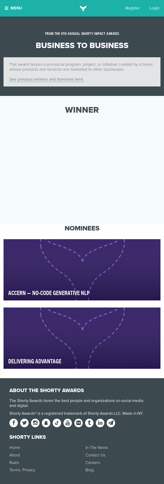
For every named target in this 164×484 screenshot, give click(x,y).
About (14, 455)
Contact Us (95, 455)
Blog (90, 470)
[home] (82, 8)
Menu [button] (13, 8)
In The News (97, 447)
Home (14, 447)
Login (154, 8)
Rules (14, 462)
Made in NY (132, 413)
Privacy (28, 470)
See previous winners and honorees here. (46, 79)
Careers (93, 462)
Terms (14, 470)
